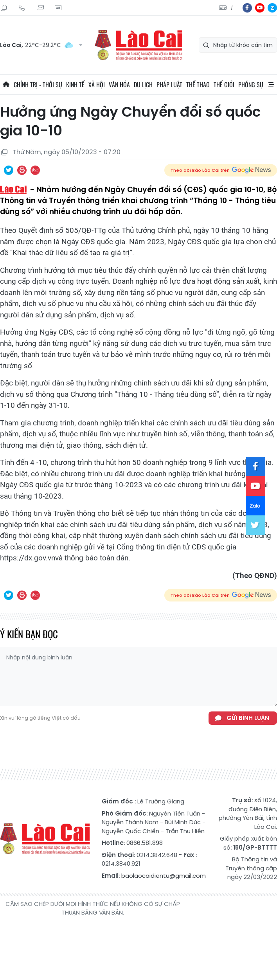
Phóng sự (250, 84)
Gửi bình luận (248, 718)
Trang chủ (6, 84)
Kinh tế (75, 84)
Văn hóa (119, 84)
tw (255, 525)
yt (259, 8)
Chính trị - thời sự (38, 84)
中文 (232, 8)
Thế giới (224, 84)
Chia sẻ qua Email (35, 170)
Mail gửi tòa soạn (40, 8)
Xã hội (96, 84)
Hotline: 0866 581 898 (22, 8)
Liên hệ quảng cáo (58, 8)
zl (272, 8)
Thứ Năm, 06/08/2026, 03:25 (4, 8)
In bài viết (22, 170)
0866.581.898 (144, 843)
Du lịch (143, 84)
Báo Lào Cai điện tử (138, 45)
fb (247, 8)
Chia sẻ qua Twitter (8, 170)
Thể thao (198, 84)
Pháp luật (169, 84)
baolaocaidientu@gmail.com (163, 876)
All (271, 84)
